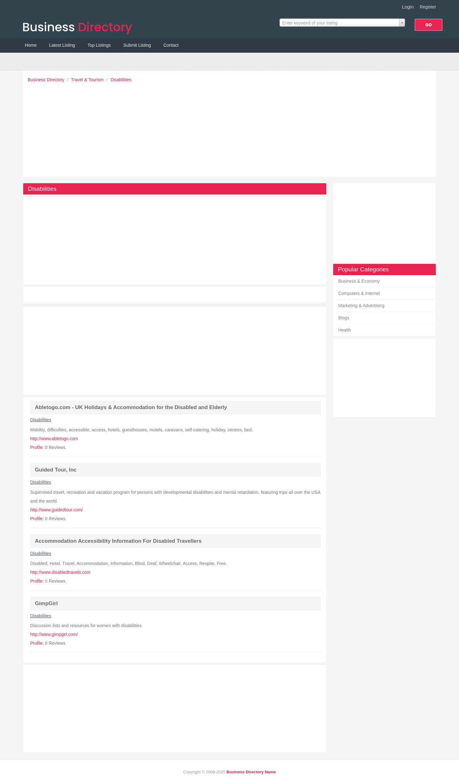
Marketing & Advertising (361, 305)
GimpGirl (46, 603)
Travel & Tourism (88, 79)
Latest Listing (62, 45)
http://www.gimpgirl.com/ (54, 634)
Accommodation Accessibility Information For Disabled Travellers (118, 541)
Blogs (343, 317)
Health (344, 330)
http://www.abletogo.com (54, 438)
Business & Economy (359, 281)
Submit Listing (137, 45)
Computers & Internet (359, 293)
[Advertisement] (231, 128)
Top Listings (99, 45)
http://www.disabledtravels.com (60, 572)
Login (408, 6)
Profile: (37, 447)
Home (30, 45)
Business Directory (47, 79)
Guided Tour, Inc (56, 470)
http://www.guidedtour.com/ (56, 509)
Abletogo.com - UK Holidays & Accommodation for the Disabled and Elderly (131, 407)
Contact (171, 45)
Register (428, 6)
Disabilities (120, 79)
